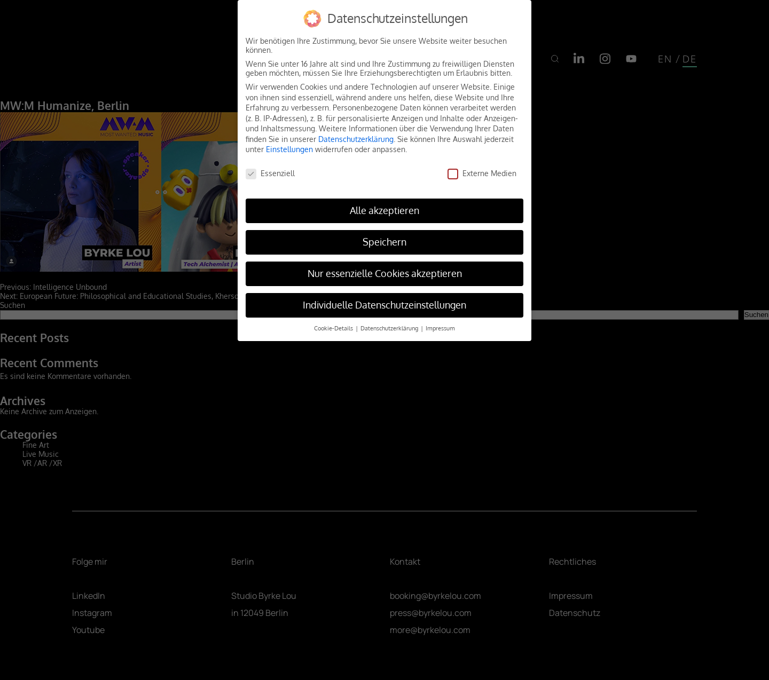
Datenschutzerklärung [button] (390, 328)
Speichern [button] (384, 242)
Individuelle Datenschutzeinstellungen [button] (384, 305)
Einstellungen (289, 149)
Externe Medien (482, 173)
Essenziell (270, 173)
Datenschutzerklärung (356, 139)
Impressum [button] (440, 328)
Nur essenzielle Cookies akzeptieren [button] (385, 273)
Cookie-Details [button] (334, 328)
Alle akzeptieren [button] (384, 210)
